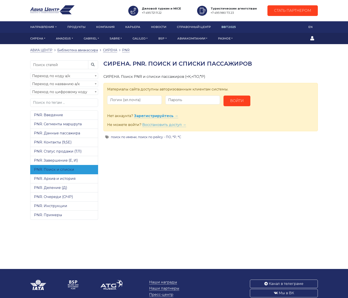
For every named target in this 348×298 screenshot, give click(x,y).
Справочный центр (194, 27)
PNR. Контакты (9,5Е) (53, 142)
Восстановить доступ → (164, 125)
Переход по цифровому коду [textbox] (59, 92)
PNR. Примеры (48, 215)
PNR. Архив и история (55, 178)
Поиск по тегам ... (49, 102)
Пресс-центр (161, 294)
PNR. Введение (48, 115)
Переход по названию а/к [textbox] (56, 84)
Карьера (132, 27)
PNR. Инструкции (50, 206)
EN (310, 27)
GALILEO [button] (139, 38)
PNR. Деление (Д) (50, 188)
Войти (237, 101)
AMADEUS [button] (63, 38)
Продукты (76, 27)
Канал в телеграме (283, 284)
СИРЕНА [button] (36, 38)
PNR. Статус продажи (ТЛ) (58, 151)
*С (179, 137)
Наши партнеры (164, 288)
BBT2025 (228, 27)
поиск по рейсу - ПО (154, 137)
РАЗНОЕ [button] (224, 38)
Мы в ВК (284, 293)
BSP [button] (161, 38)
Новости (158, 27)
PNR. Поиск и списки (54, 169)
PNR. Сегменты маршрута (58, 124)
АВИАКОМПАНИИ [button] (191, 38)
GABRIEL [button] (90, 38)
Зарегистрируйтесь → (156, 116)
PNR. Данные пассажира (57, 133)
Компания (105, 27)
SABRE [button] (115, 38)
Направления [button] (42, 27)
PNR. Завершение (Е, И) (56, 160)
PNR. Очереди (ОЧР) (53, 197)
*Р (174, 137)
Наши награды (163, 282)
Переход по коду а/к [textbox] (51, 76)
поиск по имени (123, 137)
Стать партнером (292, 10)
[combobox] (64, 76)
